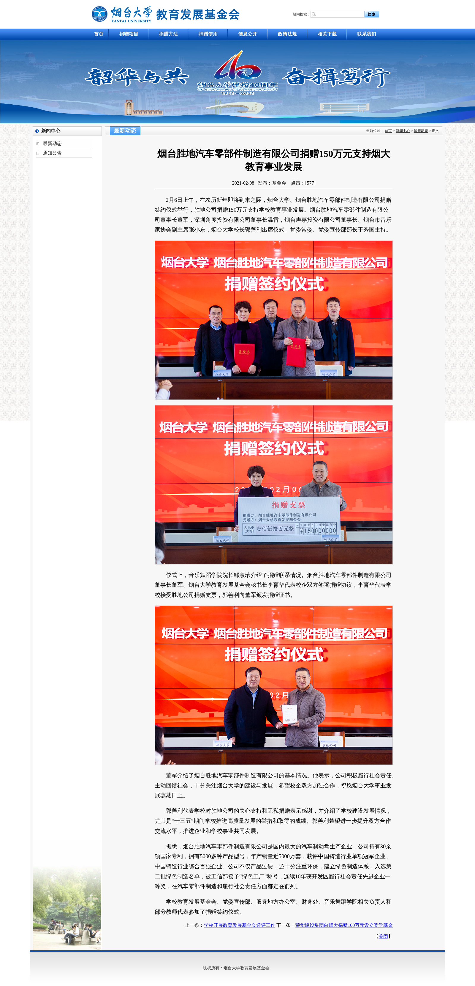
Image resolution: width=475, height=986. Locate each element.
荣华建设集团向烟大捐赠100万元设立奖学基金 (344, 925)
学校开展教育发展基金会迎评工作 (239, 925)
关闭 (383, 936)
